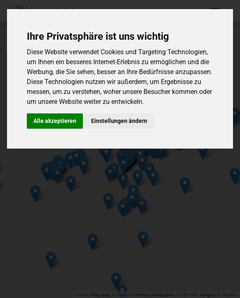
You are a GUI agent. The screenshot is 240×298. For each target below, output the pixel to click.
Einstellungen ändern (119, 121)
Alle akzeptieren (54, 121)
